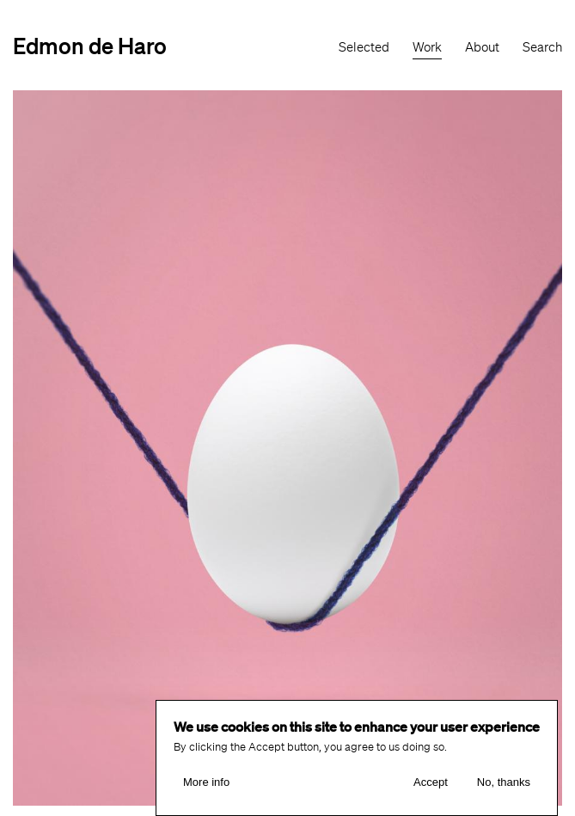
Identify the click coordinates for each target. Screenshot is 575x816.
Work (427, 47)
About (482, 47)
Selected (364, 47)
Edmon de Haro (90, 45)
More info (206, 782)
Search (542, 47)
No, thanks (503, 782)
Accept (430, 782)
